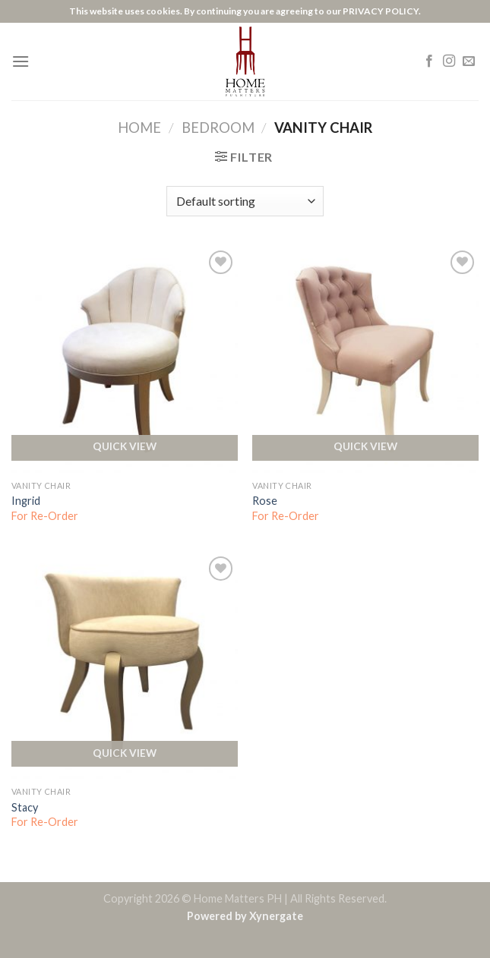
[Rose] (365, 360)
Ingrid (25, 500)
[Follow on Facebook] (429, 61)
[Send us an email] (469, 61)
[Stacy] (124, 666)
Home (139, 127)
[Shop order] (244, 201)
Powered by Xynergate (245, 915)
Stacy (24, 807)
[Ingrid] (124, 360)
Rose (264, 500)
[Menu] (20, 61)
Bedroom (218, 127)
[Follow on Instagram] (449, 61)
